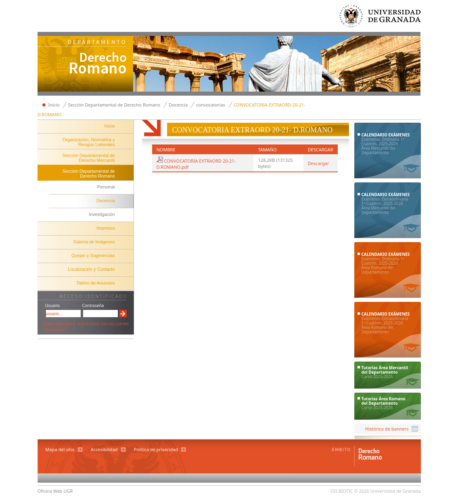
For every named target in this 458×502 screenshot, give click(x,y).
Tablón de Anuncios (95, 282)
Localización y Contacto (91, 269)
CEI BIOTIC (341, 491)
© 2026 (361, 491)
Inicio (54, 105)
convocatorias (210, 105)
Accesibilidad (104, 449)
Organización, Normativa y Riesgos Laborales (89, 142)
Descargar (318, 163)
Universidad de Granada (380, 18)
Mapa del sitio (60, 449)
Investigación (102, 214)
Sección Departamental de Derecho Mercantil (89, 158)
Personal (106, 186)
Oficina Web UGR (55, 491)
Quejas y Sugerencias (93, 255)
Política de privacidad (156, 449)
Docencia (178, 105)
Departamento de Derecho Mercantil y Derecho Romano (86, 64)
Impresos (105, 228)
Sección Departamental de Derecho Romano (114, 105)
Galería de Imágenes (94, 241)
